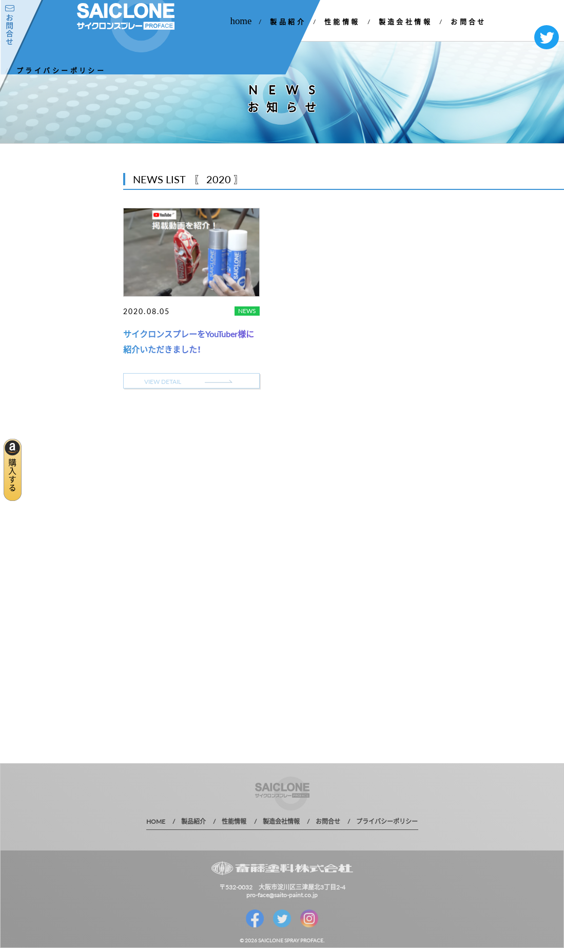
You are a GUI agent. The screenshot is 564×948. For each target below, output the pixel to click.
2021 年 (21, 273)
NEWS (247, 310)
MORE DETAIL (56, 391)
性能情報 (342, 21)
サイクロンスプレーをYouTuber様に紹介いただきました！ (188, 341)
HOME (155, 821)
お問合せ (469, 21)
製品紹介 (288, 21)
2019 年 (21, 309)
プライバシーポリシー (61, 70)
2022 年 (21, 255)
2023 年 (21, 237)
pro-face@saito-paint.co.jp (282, 894)
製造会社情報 (406, 21)
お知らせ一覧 (41, 218)
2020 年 (21, 291)
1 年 (15, 327)
